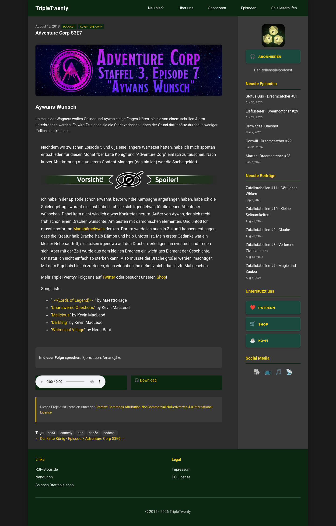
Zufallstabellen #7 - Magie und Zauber (271, 268)
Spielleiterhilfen (284, 8)
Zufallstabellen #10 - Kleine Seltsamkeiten (268, 212)
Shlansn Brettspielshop (54, 485)
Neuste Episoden (261, 83)
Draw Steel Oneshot (262, 126)
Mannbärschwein (89, 229)
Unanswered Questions (73, 307)
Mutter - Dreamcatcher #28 (268, 156)
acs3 (51, 433)
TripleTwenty (51, 8)
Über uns (185, 8)
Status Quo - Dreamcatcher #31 (272, 96)
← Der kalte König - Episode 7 (59, 438)
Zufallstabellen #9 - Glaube (268, 230)
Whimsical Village (68, 329)
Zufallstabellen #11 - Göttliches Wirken (271, 191)
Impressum (181, 469)
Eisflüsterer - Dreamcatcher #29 (272, 111)
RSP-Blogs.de (46, 469)
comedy (66, 433)
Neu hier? (156, 8)
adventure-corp (91, 26)
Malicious (61, 315)
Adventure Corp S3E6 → (105, 438)
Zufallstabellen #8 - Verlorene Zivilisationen (270, 247)
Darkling (59, 322)
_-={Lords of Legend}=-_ (73, 300)
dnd (80, 433)
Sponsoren (217, 8)
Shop (161, 277)
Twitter (108, 277)
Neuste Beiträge (260, 175)
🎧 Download (145, 380)
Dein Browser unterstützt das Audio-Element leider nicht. (70, 381)
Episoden (248, 8)
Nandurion (44, 477)
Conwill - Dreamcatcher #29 (269, 141)
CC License (181, 477)
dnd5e (93, 433)
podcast (69, 26)
